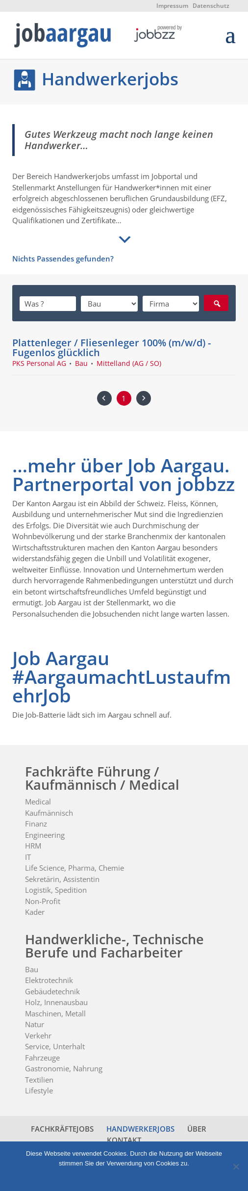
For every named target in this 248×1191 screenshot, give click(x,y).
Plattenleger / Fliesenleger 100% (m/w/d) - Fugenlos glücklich (111, 347)
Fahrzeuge (42, 1057)
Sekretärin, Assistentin (62, 879)
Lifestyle (39, 1090)
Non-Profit (42, 901)
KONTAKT (124, 1140)
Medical (38, 801)
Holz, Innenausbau (56, 1002)
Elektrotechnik (49, 980)
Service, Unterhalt (55, 1046)
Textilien (39, 1080)
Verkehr (38, 1035)
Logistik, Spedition (56, 890)
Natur (34, 1024)
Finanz (36, 824)
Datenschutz (211, 5)
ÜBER (196, 1129)
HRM (33, 846)
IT (28, 857)
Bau (31, 969)
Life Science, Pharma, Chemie (74, 868)
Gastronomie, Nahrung (63, 1068)
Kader (35, 912)
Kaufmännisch (49, 813)
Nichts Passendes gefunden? (63, 258)
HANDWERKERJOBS (140, 1129)
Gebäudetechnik (52, 991)
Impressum (172, 5)
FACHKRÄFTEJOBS (62, 1129)
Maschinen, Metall (55, 1013)
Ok (104, 1176)
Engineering (45, 835)
